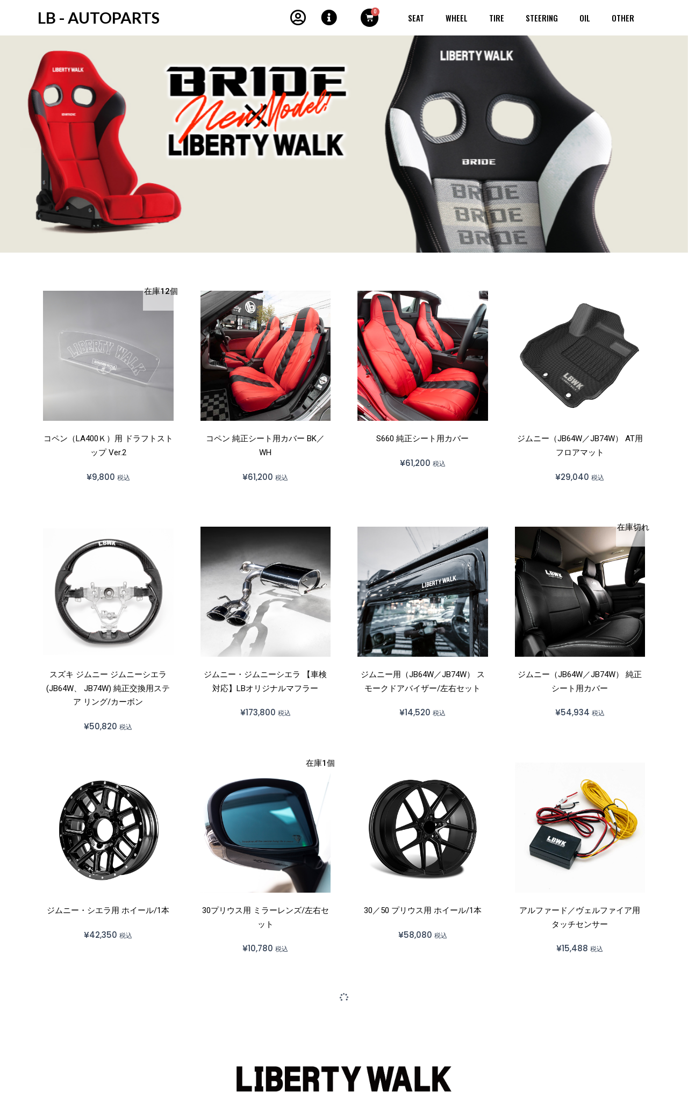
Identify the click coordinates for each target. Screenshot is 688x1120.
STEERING (542, 18)
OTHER (623, 18)
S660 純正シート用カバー (422, 438)
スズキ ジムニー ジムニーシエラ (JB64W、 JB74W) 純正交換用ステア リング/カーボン (108, 688)
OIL (584, 18)
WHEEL (457, 18)
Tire (496, 18)
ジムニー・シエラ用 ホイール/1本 (108, 910)
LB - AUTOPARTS (100, 17)
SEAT (416, 18)
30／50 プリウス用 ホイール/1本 (423, 910)
